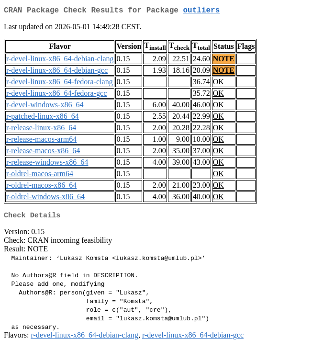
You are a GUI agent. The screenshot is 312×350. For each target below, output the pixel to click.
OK (218, 83)
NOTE (223, 60)
